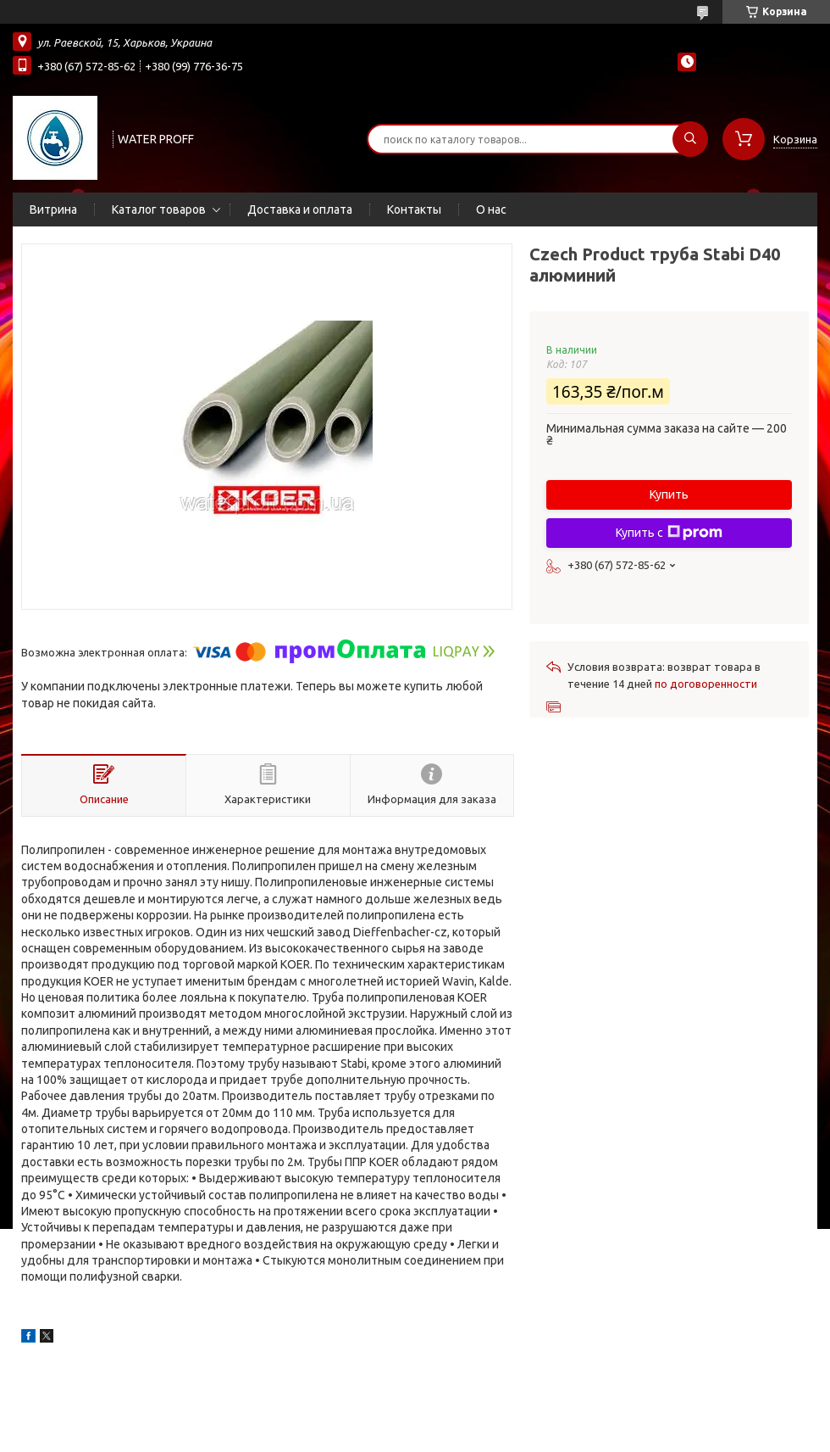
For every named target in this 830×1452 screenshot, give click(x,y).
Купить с (669, 532)
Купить (669, 494)
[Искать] (690, 139)
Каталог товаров (159, 209)
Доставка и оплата (299, 209)
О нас (491, 209)
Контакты (414, 209)
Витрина (53, 209)
